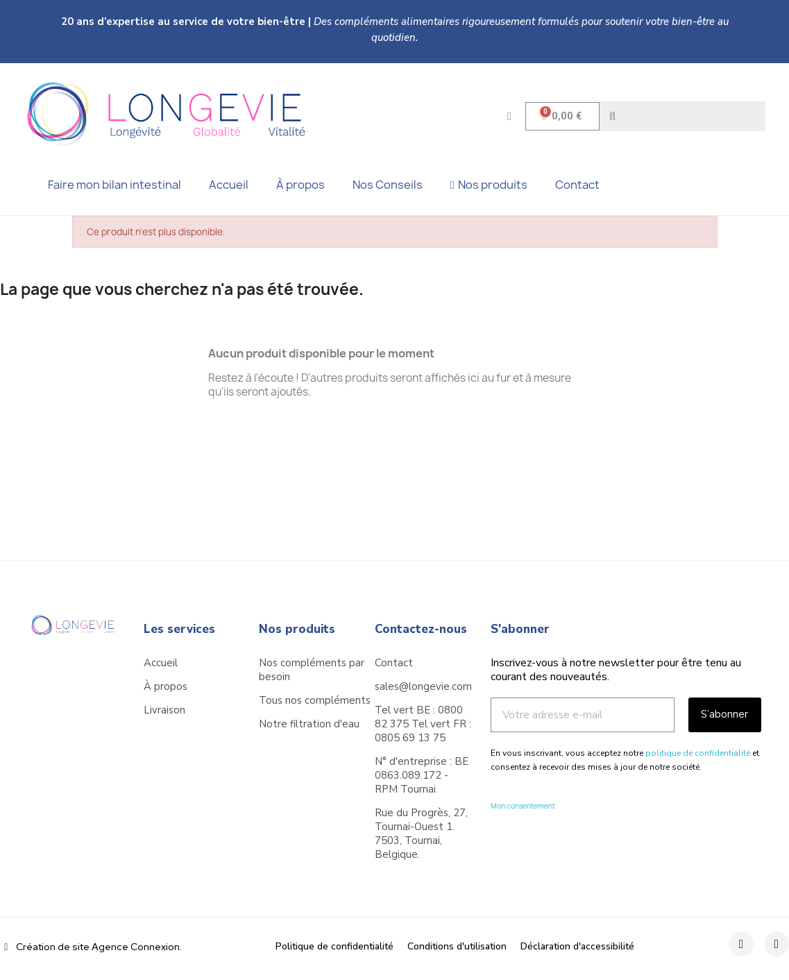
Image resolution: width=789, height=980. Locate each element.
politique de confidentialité (697, 753)
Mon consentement (523, 806)
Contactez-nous (421, 629)
